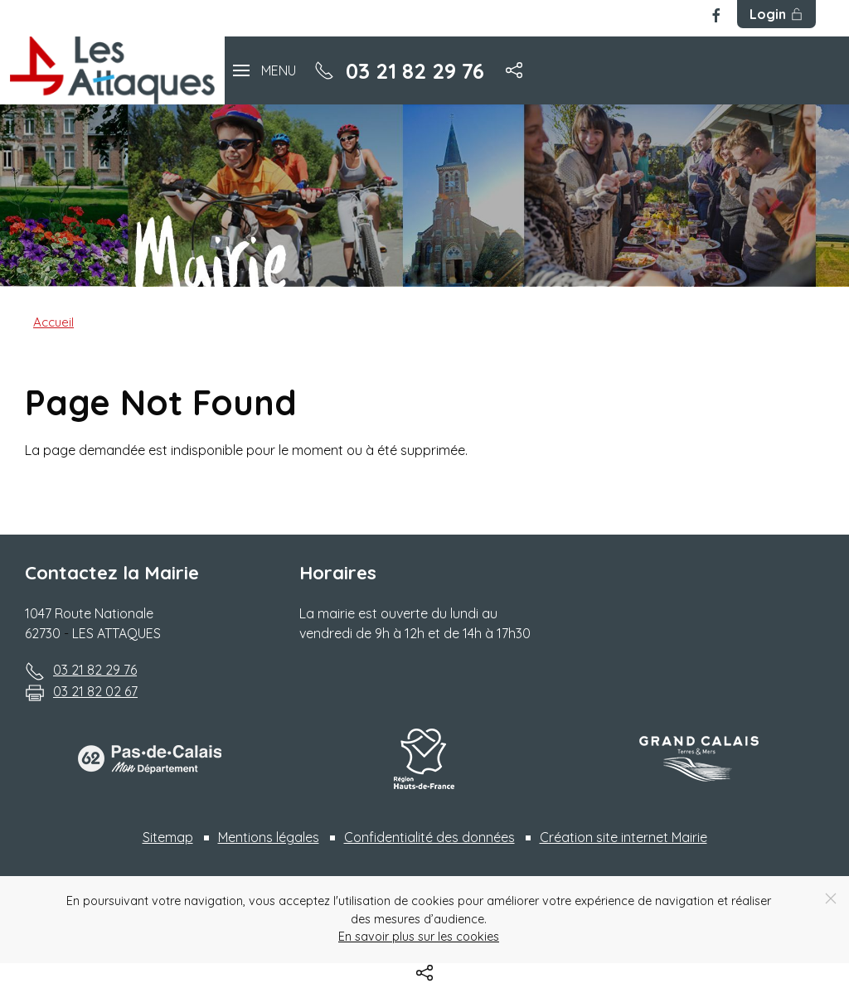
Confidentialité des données (429, 837)
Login (776, 14)
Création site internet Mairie (623, 837)
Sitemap (168, 837)
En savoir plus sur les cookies (418, 936)
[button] (264, 70)
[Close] (831, 898)
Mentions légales (268, 837)
